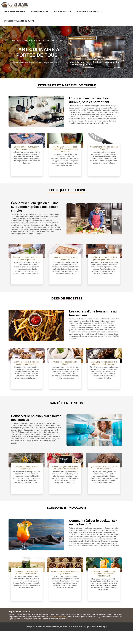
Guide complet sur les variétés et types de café (65, 572)
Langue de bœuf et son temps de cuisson (65, 258)
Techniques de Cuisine (14, 11)
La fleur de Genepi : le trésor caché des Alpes (26, 467)
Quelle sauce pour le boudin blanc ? (65, 363)
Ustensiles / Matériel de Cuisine (19, 21)
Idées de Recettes (39, 11)
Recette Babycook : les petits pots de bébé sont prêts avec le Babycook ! (65, 149)
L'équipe (86, 627)
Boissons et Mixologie (88, 11)
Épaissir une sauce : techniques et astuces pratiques (26, 258)
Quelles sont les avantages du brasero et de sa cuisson (26, 148)
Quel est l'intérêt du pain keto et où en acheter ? (104, 467)
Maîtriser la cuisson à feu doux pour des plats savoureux (104, 258)
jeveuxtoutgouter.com (58, 617)
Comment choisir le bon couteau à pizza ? (104, 148)
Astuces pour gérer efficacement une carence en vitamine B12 (65, 467)
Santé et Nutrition (62, 11)
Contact (93, 627)
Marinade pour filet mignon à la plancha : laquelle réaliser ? (104, 363)
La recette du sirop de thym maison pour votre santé (26, 572)
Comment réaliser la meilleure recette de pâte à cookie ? (26, 363)
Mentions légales (101, 627)
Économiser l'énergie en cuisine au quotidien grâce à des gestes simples (34, 206)
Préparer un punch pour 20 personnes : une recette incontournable (103, 573)
